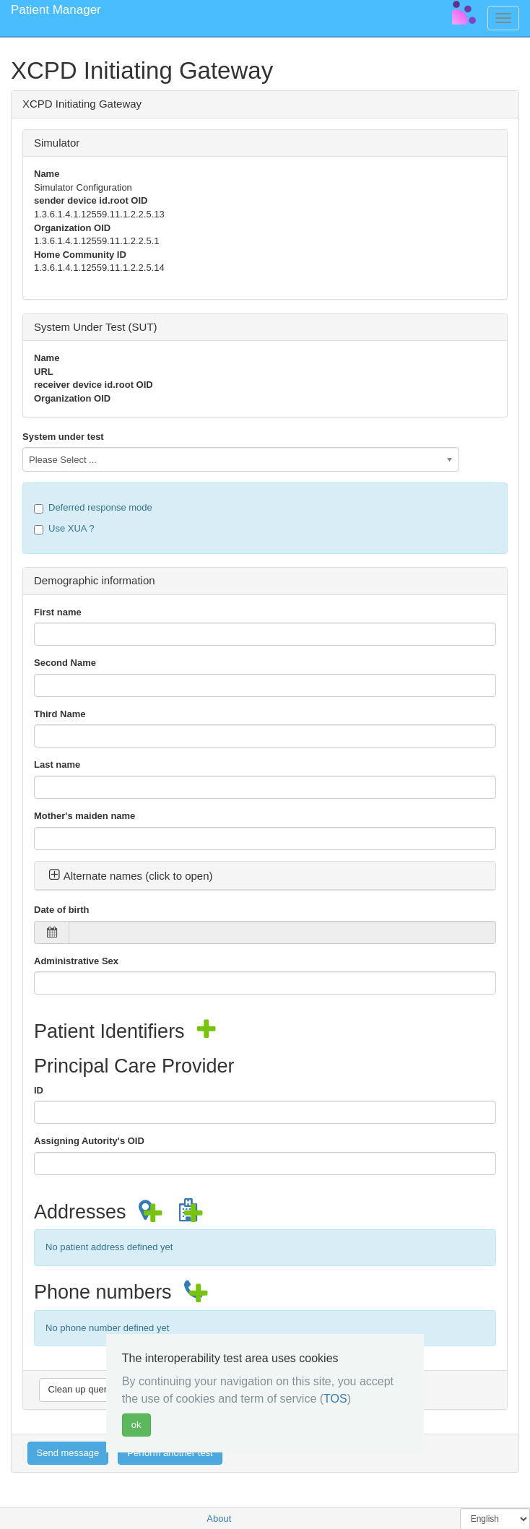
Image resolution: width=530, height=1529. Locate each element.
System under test (63, 436)
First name (58, 612)
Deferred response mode (93, 508)
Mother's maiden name (84, 815)
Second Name (65, 662)
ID (38, 1090)
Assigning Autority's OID (89, 1140)
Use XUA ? (64, 528)
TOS (335, 1398)
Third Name (60, 714)
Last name (57, 764)
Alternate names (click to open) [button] (130, 876)
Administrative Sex (76, 961)
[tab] (265, 876)
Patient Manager (56, 10)
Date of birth (62, 909)
